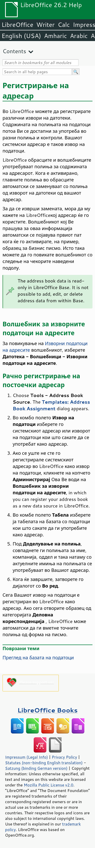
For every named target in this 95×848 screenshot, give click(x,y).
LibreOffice (17, 24)
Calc (64, 24)
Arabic (79, 35)
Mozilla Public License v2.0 (48, 785)
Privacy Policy (64, 757)
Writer (45, 24)
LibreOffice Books (47, 710)
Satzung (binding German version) (36, 768)
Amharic (55, 35)
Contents (14, 51)
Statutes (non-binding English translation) (44, 762)
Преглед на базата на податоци (38, 657)
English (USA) (21, 35)
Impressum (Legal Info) (26, 757)
